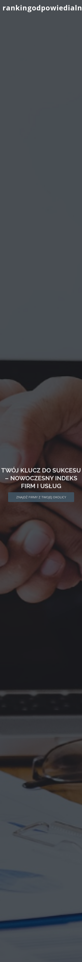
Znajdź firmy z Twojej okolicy (41, 500)
